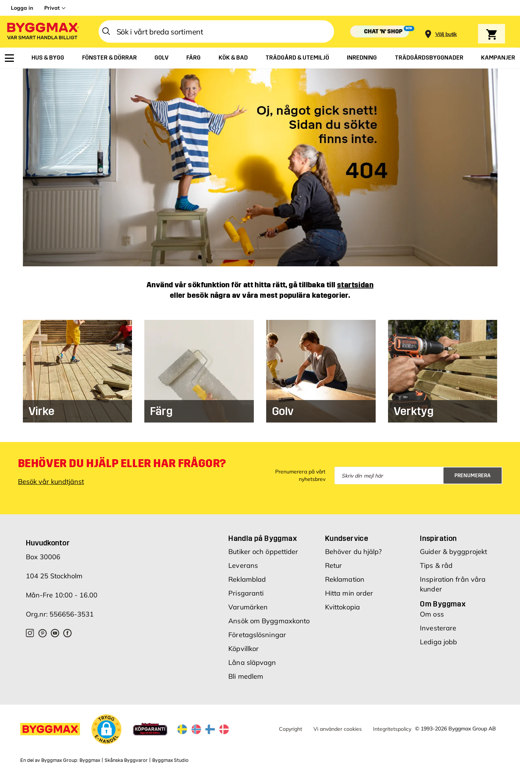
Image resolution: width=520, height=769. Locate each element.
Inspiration (438, 538)
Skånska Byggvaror (126, 760)
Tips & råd (436, 565)
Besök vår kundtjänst (51, 481)
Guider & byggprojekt (453, 551)
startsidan (355, 284)
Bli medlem (245, 676)
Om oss (432, 614)
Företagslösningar (257, 634)
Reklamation (344, 579)
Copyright (290, 729)
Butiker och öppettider (263, 551)
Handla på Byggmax (262, 538)
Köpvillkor (243, 648)
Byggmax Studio (170, 760)
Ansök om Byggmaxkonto (269, 621)
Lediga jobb (438, 642)
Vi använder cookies (337, 729)
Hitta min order (349, 593)
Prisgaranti (246, 593)
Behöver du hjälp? (353, 551)
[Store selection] (445, 32)
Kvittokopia (342, 607)
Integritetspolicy (392, 729)
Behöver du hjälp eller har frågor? (122, 463)
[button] (106, 730)
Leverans (243, 565)
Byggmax (89, 760)
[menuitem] (9, 58)
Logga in (22, 7)
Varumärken (248, 607)
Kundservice (346, 538)
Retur (333, 565)
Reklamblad (247, 579)
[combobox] (216, 31)
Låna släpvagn (252, 662)
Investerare (438, 628)
